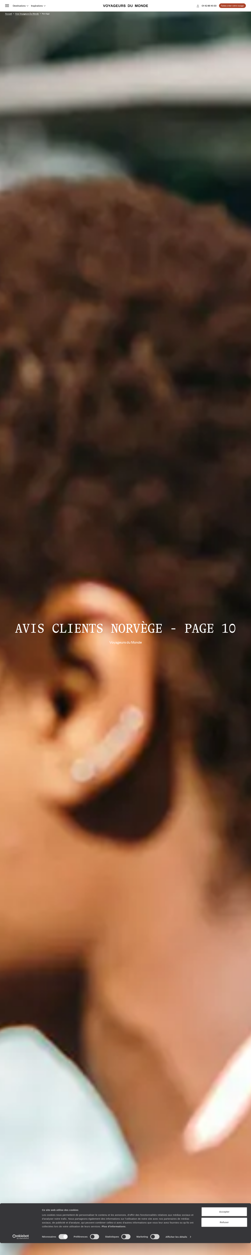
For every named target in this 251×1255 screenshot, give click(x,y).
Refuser (224, 1234)
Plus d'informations (113, 1238)
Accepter (224, 1223)
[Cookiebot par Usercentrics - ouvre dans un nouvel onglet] (21, 1248)
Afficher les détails (176, 1248)
